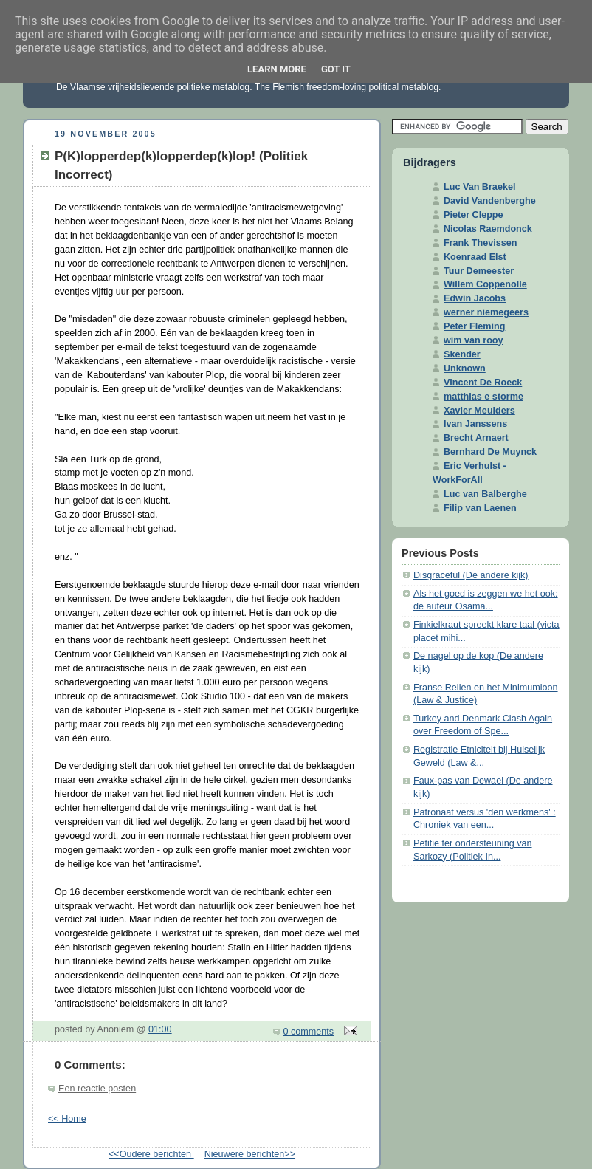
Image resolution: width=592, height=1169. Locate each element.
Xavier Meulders (479, 410)
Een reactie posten (97, 1088)
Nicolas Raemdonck (488, 229)
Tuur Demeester (479, 271)
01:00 (160, 1029)
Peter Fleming (474, 326)
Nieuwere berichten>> (249, 1154)
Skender (462, 354)
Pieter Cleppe (473, 215)
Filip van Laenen (480, 508)
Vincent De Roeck (483, 382)
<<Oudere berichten (151, 1154)
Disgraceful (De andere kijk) (471, 575)
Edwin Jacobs (475, 298)
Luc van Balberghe (485, 494)
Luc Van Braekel (479, 187)
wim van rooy (473, 340)
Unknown (465, 368)
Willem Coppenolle (485, 284)
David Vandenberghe (490, 201)
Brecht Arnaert (476, 438)
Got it (336, 69)
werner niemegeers (486, 312)
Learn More (276, 69)
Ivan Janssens (475, 424)
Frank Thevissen (480, 243)
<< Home (67, 1119)
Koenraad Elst (475, 257)
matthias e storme (483, 396)
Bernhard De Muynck (490, 452)
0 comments (308, 1031)
